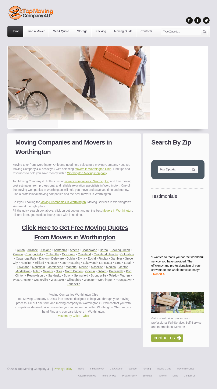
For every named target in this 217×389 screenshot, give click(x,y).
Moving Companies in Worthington (63, 202)
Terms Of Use (109, 375)
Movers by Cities (185, 368)
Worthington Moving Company (87, 173)
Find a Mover (36, 31)
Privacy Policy (63, 369)
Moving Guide (123, 31)
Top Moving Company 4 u (34, 369)
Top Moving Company (31, 13)
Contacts (146, 31)
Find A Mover (97, 368)
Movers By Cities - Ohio (73, 315)
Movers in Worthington (117, 210)
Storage (82, 31)
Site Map (147, 375)
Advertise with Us (87, 375)
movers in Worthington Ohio (93, 169)
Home (15, 31)
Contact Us (189, 375)
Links (175, 375)
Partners (162, 375)
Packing (101, 31)
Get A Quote (61, 31)
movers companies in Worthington (86, 181)
